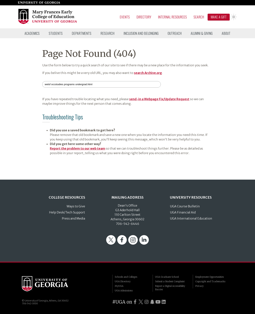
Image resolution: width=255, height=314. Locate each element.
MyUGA (119, 286)
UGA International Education (191, 218)
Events (125, 16)
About (226, 33)
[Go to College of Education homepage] (48, 23)
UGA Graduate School (167, 276)
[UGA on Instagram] (146, 302)
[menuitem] (32, 33)
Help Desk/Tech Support (67, 212)
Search (199, 16)
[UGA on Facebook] (135, 302)
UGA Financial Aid (183, 212)
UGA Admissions (124, 290)
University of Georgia (50, 283)
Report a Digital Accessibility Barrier (170, 288)
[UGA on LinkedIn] (164, 302)
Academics (32, 33)
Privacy (199, 286)
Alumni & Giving (202, 33)
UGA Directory (123, 281)
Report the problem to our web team (77, 148)
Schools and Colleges (126, 276)
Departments (81, 33)
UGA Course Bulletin (185, 206)
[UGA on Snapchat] (152, 302)
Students (56, 33)
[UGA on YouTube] (158, 302)
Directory (143, 16)
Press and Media (73, 218)
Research (107, 33)
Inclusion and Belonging (141, 33)
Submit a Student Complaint (170, 281)
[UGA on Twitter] (141, 302)
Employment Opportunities (209, 276)
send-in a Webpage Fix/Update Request (159, 99)
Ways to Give (76, 206)
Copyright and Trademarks (210, 281)
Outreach (175, 33)
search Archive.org (148, 73)
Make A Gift (219, 16)
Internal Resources (172, 16)
